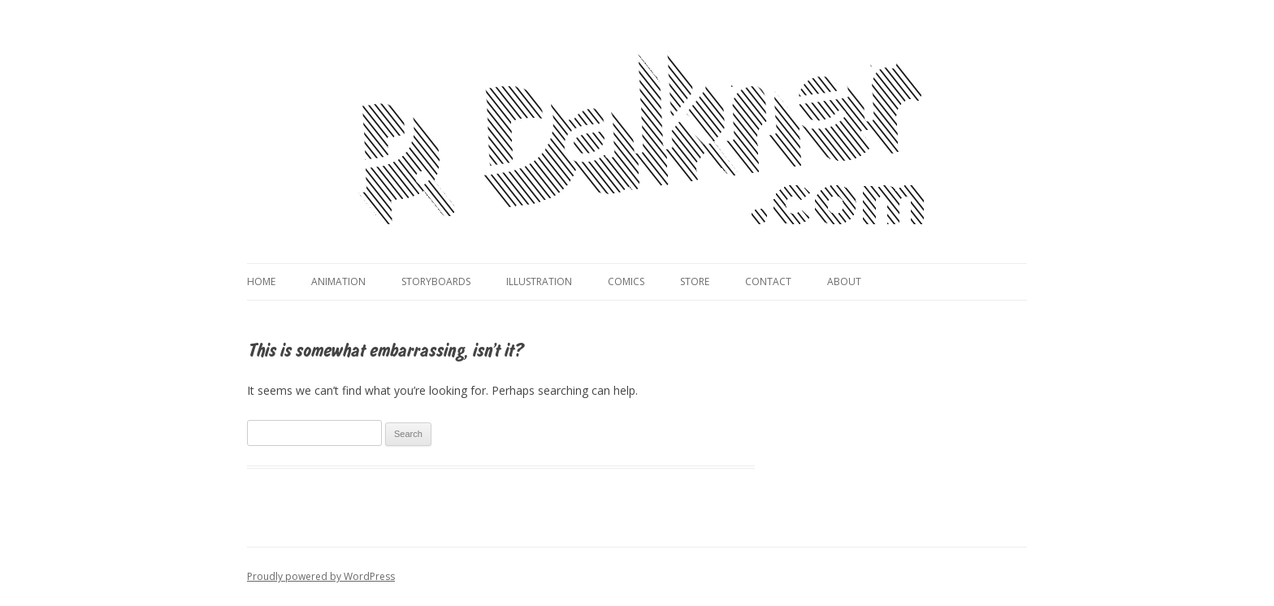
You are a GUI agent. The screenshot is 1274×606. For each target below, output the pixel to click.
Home (261, 281)
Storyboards (435, 281)
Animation (338, 281)
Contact (768, 281)
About (844, 281)
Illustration (539, 281)
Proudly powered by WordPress (321, 576)
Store (694, 281)
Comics (626, 281)
